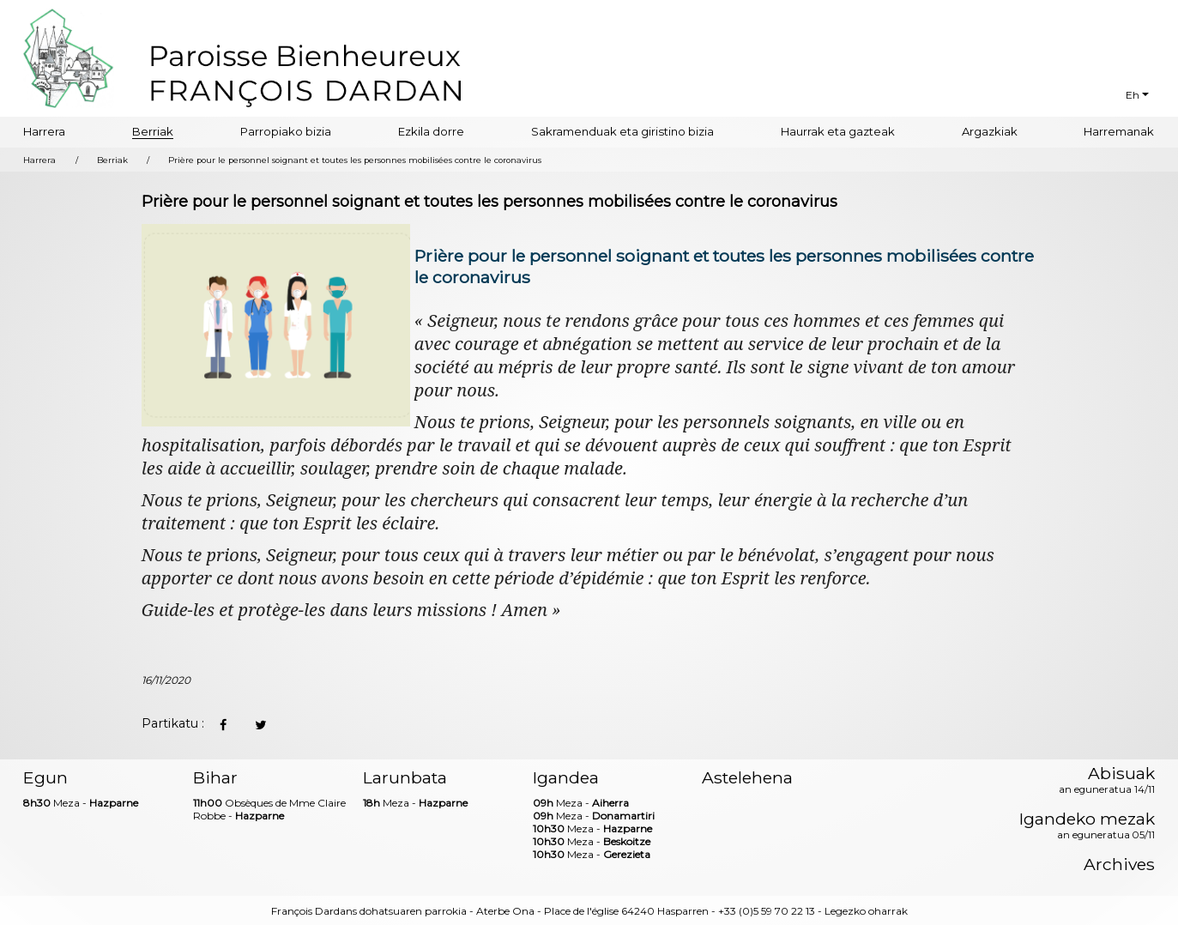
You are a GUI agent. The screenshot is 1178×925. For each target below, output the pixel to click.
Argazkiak (990, 131)
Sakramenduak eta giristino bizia (622, 131)
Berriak (152, 131)
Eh (1132, 94)
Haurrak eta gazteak (838, 131)
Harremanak (1119, 131)
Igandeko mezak (1087, 826)
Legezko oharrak (866, 910)
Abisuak (1107, 781)
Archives (1119, 864)
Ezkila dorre (431, 131)
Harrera (44, 131)
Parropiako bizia (285, 131)
